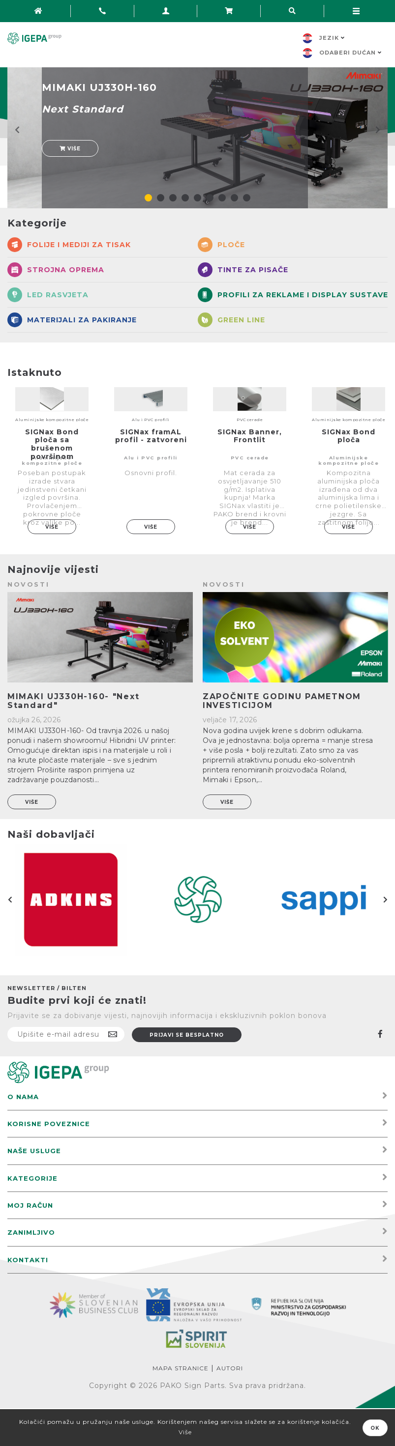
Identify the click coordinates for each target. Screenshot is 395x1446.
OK (375, 1428)
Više (70, 148)
